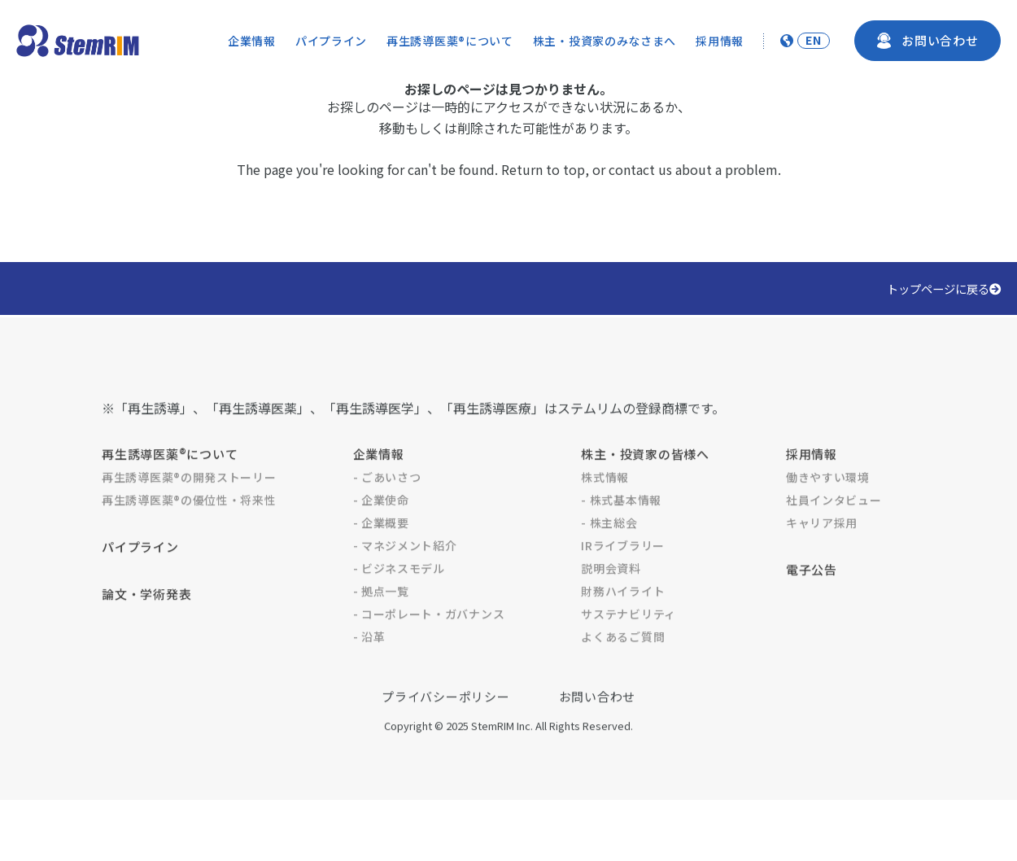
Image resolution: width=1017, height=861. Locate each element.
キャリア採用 (822, 560)
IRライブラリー (623, 583)
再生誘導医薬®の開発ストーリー (189, 514)
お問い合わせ (597, 733)
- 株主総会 (609, 560)
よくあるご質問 (623, 674)
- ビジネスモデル (399, 605)
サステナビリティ (628, 651)
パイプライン (331, 41)
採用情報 (720, 41)
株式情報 (605, 514)
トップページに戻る (944, 288)
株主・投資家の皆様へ (645, 491)
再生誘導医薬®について (449, 41)
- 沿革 (369, 674)
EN (813, 40)
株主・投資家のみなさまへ (604, 41)
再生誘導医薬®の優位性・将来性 (189, 537)
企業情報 (252, 41)
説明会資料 (611, 605)
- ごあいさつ (387, 514)
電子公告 (811, 606)
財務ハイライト (623, 628)
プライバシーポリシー (446, 733)
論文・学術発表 (146, 631)
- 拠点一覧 (381, 628)
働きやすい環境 (828, 514)
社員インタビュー (834, 537)
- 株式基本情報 (621, 537)
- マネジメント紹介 (405, 583)
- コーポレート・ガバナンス (429, 651)
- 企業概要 (381, 560)
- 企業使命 (381, 537)
